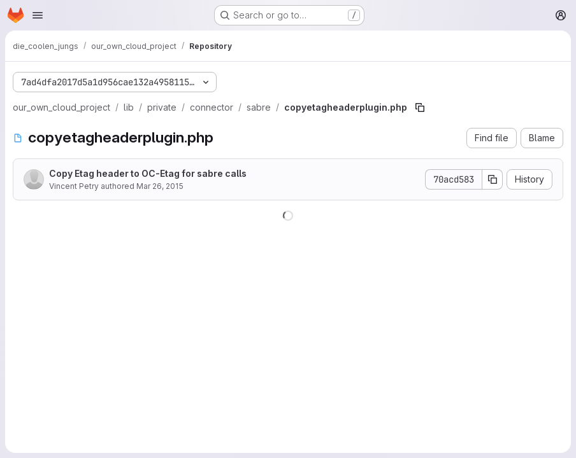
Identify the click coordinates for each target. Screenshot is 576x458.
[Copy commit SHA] (492, 179)
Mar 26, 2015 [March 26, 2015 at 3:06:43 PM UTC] (160, 186)
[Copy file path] (420, 107)
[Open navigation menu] (37, 15)
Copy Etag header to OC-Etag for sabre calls (148, 173)
